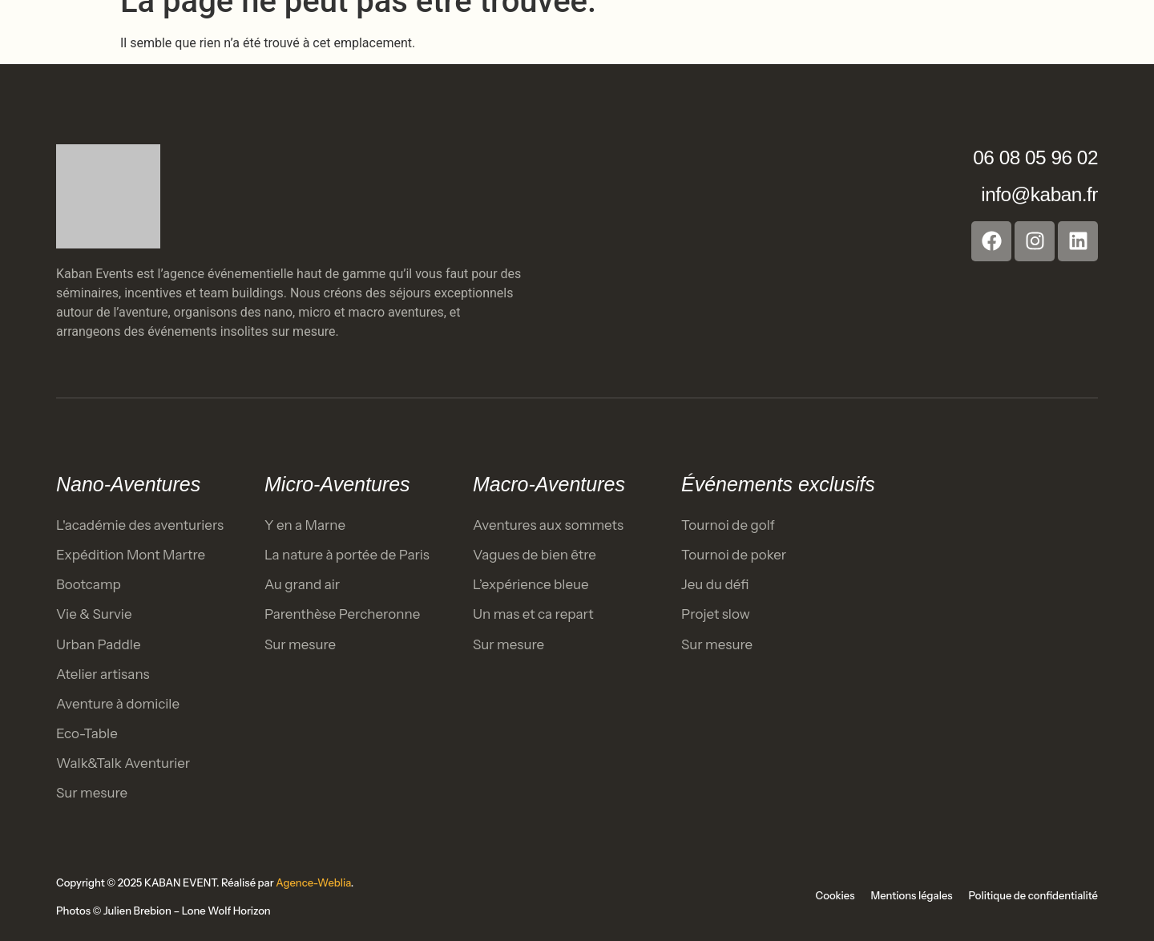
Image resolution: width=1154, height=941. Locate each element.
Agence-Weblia (313, 882)
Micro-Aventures (337, 484)
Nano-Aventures (128, 484)
